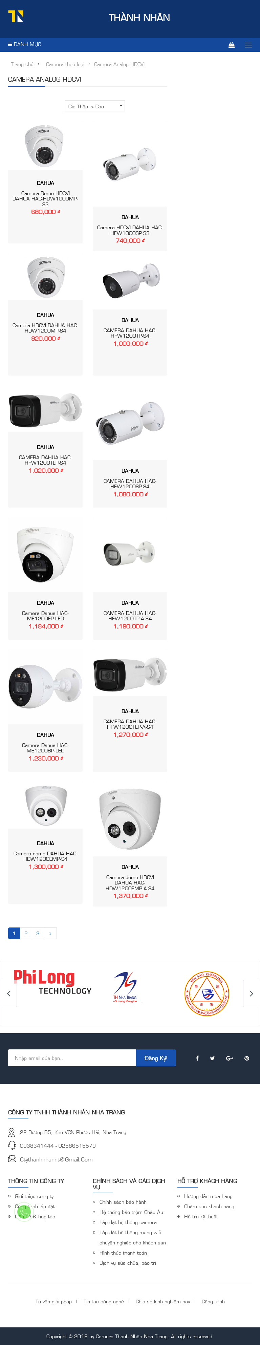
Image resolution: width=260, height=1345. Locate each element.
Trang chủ (22, 64)
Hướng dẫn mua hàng (208, 1196)
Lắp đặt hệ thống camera (128, 1222)
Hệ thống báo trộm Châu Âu (131, 1212)
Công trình (213, 1301)
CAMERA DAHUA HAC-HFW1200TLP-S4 (45, 460)
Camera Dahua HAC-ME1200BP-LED (45, 748)
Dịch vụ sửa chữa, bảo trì (128, 1262)
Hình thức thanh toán (123, 1252)
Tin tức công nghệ (104, 1301)
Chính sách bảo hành (123, 1201)
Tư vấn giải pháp (54, 1301)
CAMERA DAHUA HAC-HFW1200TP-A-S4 (130, 616)
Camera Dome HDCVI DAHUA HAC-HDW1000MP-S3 (45, 198)
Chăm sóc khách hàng (209, 1206)
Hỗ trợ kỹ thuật (201, 1216)
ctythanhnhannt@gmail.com (56, 1159)
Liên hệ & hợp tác (35, 1216)
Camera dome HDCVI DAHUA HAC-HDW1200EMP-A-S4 (130, 882)
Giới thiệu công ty (34, 1196)
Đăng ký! (156, 1058)
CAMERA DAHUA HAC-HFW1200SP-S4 (130, 483)
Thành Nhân (89, 16)
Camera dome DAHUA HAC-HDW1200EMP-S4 (46, 856)
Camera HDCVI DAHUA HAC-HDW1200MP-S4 (45, 328)
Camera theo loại (65, 64)
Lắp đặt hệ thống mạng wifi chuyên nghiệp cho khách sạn (133, 1237)
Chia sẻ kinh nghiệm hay (163, 1301)
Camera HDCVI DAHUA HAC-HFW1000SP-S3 (130, 230)
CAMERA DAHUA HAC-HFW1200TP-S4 (130, 333)
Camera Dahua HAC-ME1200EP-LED (45, 616)
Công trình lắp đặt (35, 1206)
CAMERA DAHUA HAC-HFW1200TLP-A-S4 (130, 724)
